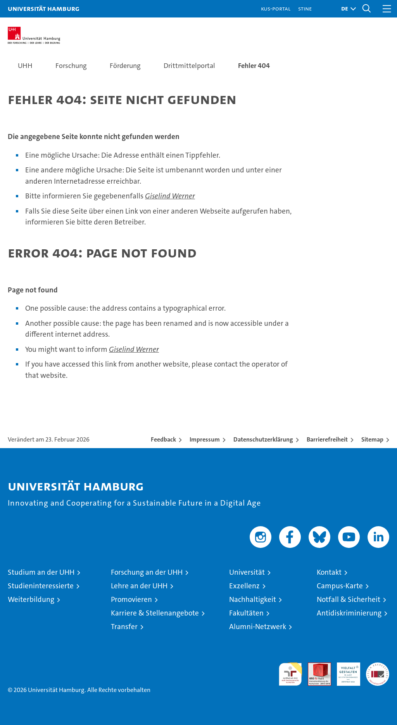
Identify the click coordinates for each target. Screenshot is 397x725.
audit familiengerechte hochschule (290, 674)
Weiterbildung (31, 599)
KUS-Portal (275, 8)
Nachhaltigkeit (252, 599)
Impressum (205, 439)
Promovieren (131, 599)
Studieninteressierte (41, 586)
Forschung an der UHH (147, 572)
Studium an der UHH (41, 572)
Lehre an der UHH (139, 586)
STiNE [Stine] (305, 8)
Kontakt (329, 572)
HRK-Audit (344, 670)
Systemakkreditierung (377, 666)
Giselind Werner (170, 196)
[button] (346, 8)
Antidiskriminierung (349, 613)
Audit (315, 666)
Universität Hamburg (43, 8)
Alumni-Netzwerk (257, 626)
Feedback (163, 439)
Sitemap (372, 439)
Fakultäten (246, 613)
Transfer (124, 626)
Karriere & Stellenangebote (155, 613)
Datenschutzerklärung (263, 439)
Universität (247, 572)
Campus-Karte (340, 586)
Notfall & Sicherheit (348, 599)
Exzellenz (244, 586)
